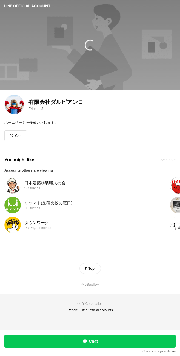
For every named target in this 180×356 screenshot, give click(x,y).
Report (72, 310)
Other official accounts (96, 310)
